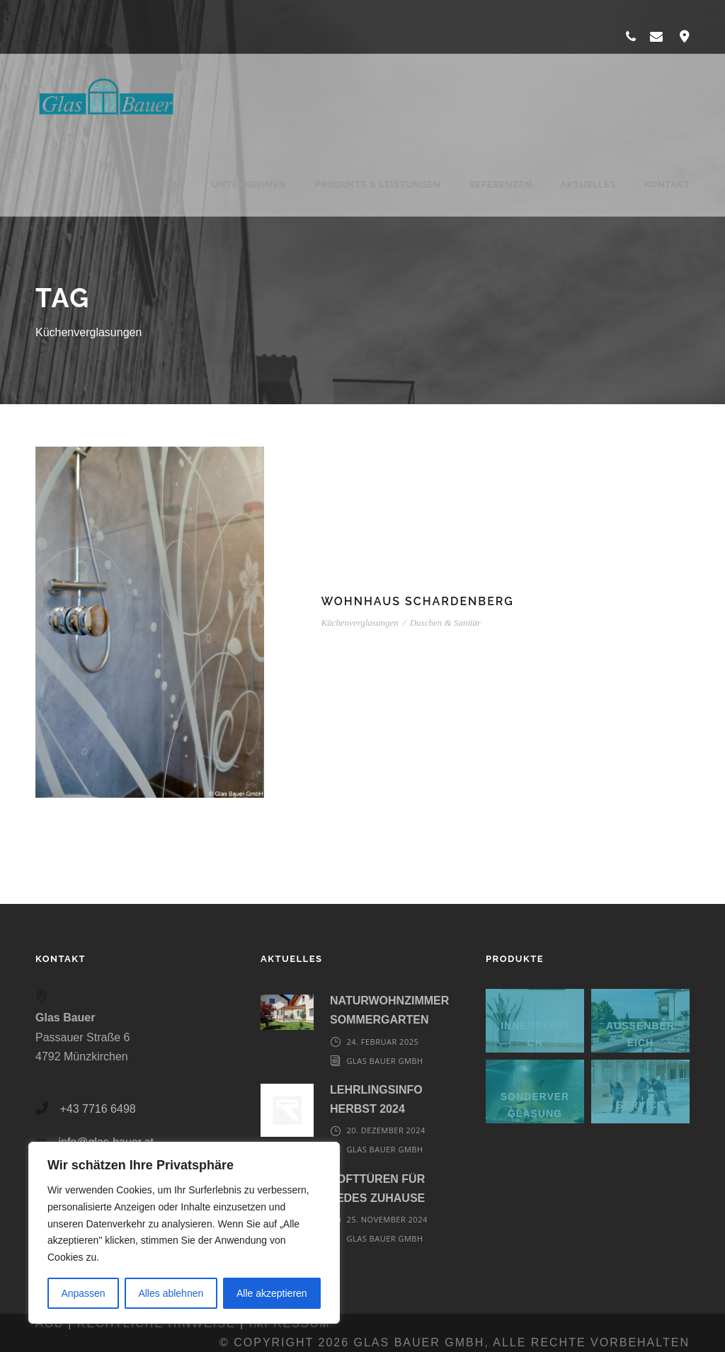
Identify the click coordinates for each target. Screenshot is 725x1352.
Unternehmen (248, 184)
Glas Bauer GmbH (384, 1060)
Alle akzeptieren (271, 1293)
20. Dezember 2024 (385, 1130)
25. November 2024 (386, 1219)
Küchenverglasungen (359, 622)
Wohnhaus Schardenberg (417, 601)
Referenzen (500, 184)
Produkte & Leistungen (377, 184)
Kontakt (667, 184)
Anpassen (83, 1293)
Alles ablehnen (170, 1293)
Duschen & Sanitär (445, 622)
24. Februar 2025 (382, 1041)
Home (160, 184)
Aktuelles (588, 184)
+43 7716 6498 (97, 1109)
